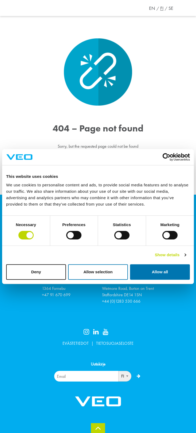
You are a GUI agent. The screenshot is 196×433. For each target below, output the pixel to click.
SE (170, 8)
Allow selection (97, 272)
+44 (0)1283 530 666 (121, 301)
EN (152, 8)
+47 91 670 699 (56, 294)
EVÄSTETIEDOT (75, 343)
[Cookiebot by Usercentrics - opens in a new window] (166, 157)
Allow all (160, 272)
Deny (36, 272)
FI (161, 8)
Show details (167, 254)
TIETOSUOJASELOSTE (115, 343)
